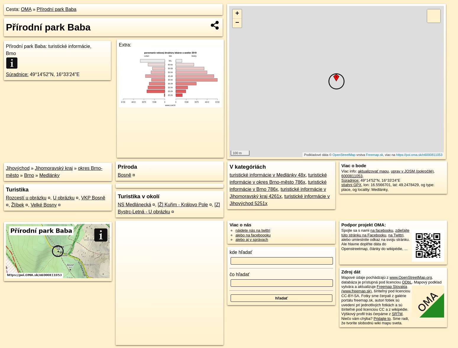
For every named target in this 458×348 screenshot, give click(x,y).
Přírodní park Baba (56, 9)
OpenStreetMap (344, 155)
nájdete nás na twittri (252, 230)
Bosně (124, 175)
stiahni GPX (352, 185)
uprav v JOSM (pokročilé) (412, 171)
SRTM (397, 314)
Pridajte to (382, 318)
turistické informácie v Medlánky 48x (267, 175)
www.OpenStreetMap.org (411, 277)
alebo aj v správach (251, 239)
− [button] (237, 23)
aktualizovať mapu (373, 171)
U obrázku (64, 197)
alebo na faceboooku (253, 235)
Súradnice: (17, 74)
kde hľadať (240, 252)
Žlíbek (17, 204)
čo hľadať (239, 274)
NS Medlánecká (134, 204)
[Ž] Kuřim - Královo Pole (183, 204)
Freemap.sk (374, 155)
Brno (29, 175)
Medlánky (49, 175)
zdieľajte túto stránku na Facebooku (376, 232)
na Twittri (395, 235)
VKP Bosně (93, 197)
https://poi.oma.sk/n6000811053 (419, 155)
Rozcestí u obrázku (26, 197)
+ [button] (237, 13)
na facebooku (381, 230)
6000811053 (352, 176)
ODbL (407, 282)
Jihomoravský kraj (54, 168)
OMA (26, 9)
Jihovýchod (18, 168)
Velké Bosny (44, 204)
